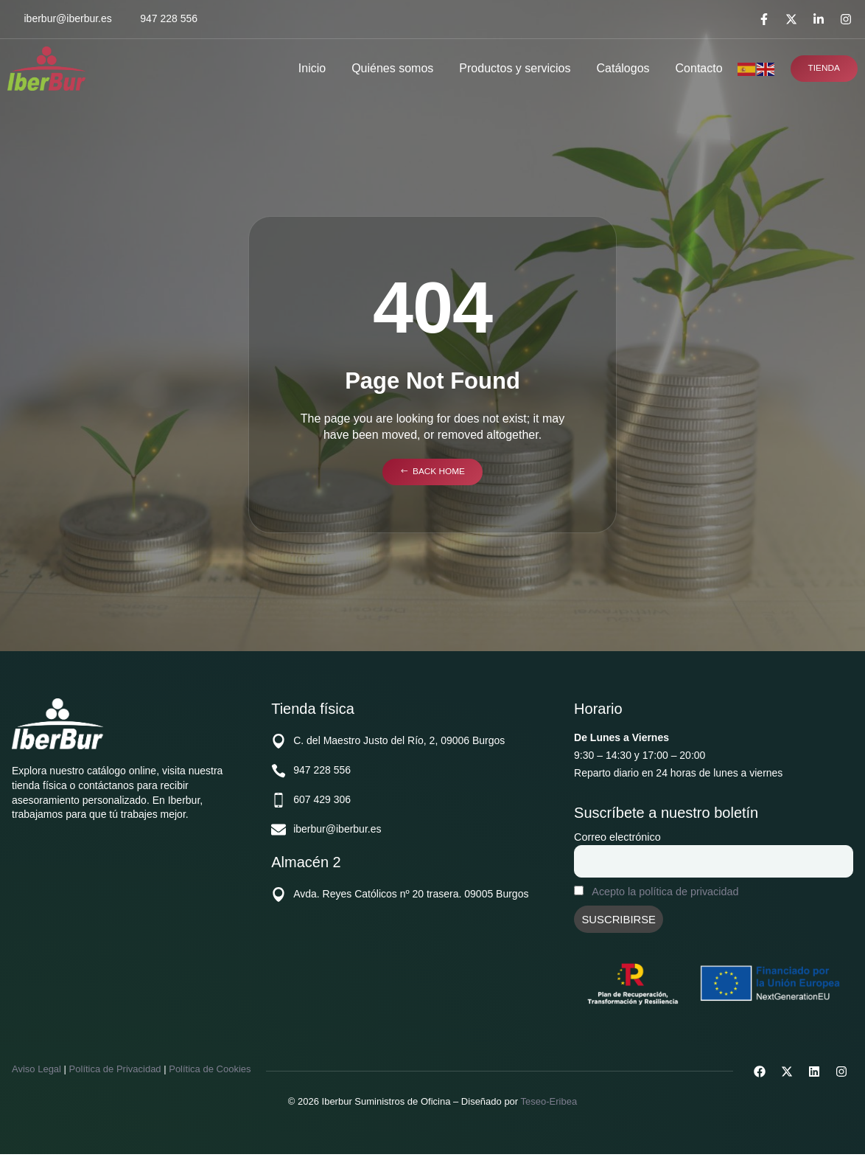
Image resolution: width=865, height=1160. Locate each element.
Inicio (309, 68)
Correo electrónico (617, 838)
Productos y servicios (511, 68)
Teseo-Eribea (549, 1107)
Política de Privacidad (115, 1074)
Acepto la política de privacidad (665, 895)
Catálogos (619, 68)
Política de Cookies (210, 1074)
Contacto (695, 68)
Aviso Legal (36, 1074)
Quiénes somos (389, 68)
